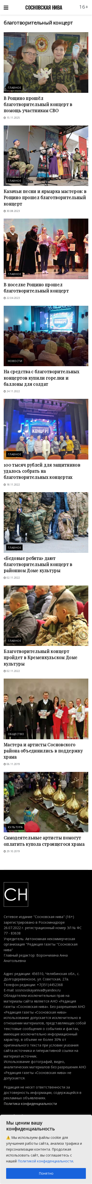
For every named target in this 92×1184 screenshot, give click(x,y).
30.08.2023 (12, 211)
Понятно (46, 1173)
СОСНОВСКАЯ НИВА (43, 7)
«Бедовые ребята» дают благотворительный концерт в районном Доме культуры (38, 564)
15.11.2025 (12, 117)
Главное (14, 87)
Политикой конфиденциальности (45, 1161)
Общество (16, 734)
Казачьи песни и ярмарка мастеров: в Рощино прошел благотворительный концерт (45, 197)
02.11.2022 (12, 577)
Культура (15, 827)
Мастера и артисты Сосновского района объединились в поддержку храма (43, 751)
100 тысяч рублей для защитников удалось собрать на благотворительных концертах (42, 471)
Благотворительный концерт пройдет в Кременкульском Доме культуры (40, 657)
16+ (84, 6)
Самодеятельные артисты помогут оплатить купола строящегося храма (44, 841)
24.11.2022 (12, 391)
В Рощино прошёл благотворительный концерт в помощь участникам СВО (38, 104)
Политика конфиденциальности (30, 1103)
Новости (15, 361)
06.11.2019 (12, 764)
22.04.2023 (12, 298)
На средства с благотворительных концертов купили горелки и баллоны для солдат (41, 378)
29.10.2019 (12, 851)
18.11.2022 (12, 484)
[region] (46, 1149)
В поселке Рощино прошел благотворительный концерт (36, 288)
